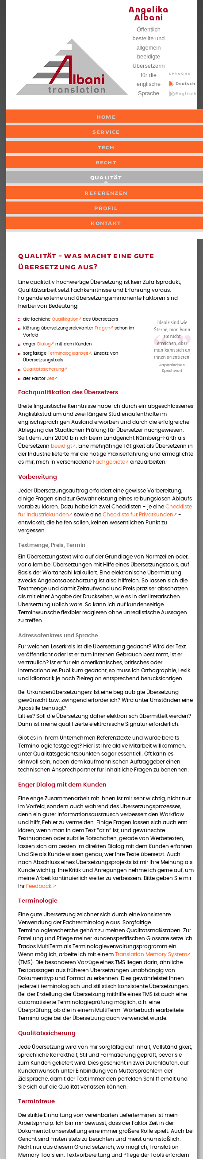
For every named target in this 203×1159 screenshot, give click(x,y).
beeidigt (61, 446)
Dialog (44, 344)
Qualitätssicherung (43, 369)
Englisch (186, 93)
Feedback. (39, 886)
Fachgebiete (109, 462)
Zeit (50, 378)
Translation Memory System (151, 954)
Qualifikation (65, 319)
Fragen (102, 328)
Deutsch (185, 83)
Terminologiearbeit (68, 353)
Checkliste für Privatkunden (138, 514)
